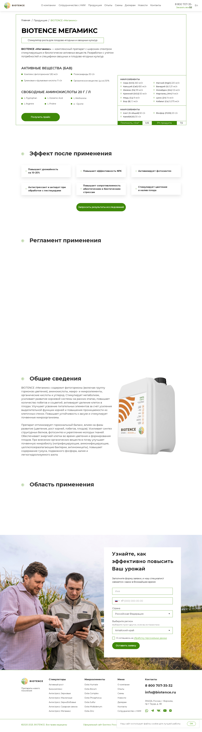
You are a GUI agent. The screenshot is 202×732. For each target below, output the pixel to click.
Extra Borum (91, 690)
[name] (142, 592)
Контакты (122, 708)
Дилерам (122, 704)
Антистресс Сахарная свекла (63, 708)
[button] (40, 117)
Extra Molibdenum (93, 708)
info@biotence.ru (160, 694)
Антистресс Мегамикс (60, 712)
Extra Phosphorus (93, 699)
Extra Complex (91, 695)
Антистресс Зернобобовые (62, 704)
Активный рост (56, 686)
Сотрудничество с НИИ (129, 712)
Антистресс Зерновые (60, 695)
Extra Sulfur (90, 704)
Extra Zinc (89, 712)
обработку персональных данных (150, 639)
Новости (122, 699)
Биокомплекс (55, 690)
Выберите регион (122, 623)
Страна (116, 610)
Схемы (121, 695)
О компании (124, 686)
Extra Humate (91, 686)
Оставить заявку (126, 647)
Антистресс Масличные (60, 699)
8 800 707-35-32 (159, 687)
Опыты (121, 690)
